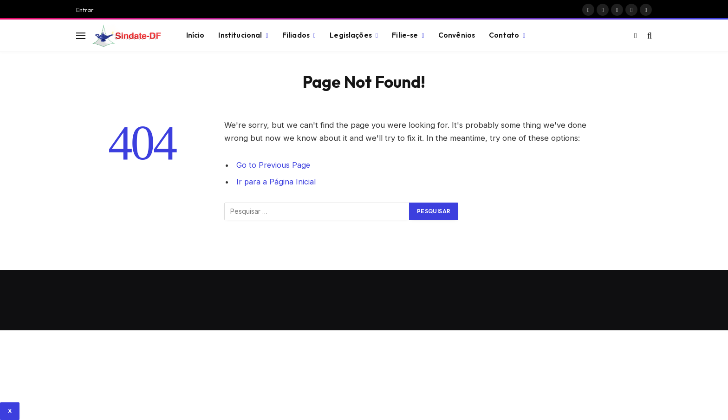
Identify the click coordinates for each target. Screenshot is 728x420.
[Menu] (80, 35)
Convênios (456, 35)
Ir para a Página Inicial (276, 181)
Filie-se (405, 35)
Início (195, 35)
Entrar (84, 9)
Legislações (351, 35)
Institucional (240, 35)
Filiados (296, 35)
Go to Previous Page (273, 165)
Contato (504, 35)
